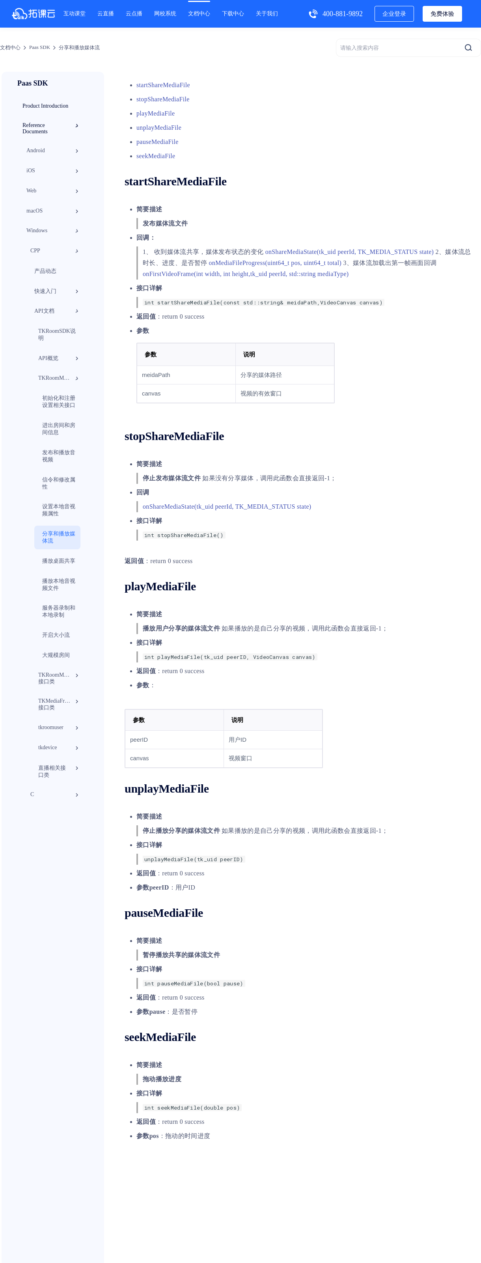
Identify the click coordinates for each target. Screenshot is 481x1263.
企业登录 (394, 14)
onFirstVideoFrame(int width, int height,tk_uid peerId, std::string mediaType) (246, 274)
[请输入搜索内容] (408, 48)
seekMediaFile (155, 156)
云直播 (105, 14)
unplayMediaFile (158, 127)
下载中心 (233, 14)
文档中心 (199, 14)
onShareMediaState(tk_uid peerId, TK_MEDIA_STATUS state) (349, 251)
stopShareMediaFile (163, 99)
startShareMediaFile (163, 85)
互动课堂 (74, 14)
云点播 (134, 14)
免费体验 (442, 14)
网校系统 (165, 14)
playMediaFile (155, 113)
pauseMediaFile (157, 141)
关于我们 (267, 14)
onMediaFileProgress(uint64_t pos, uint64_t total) (275, 262)
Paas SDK (39, 47)
